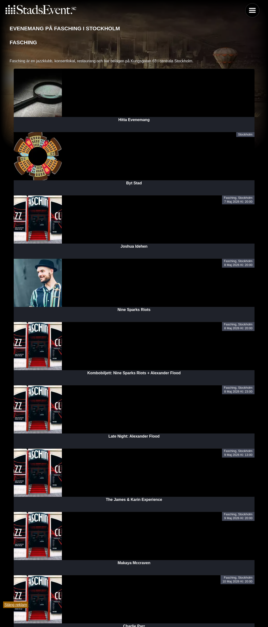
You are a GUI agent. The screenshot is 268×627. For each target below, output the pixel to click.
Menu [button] (252, 10)
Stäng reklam (15, 605)
